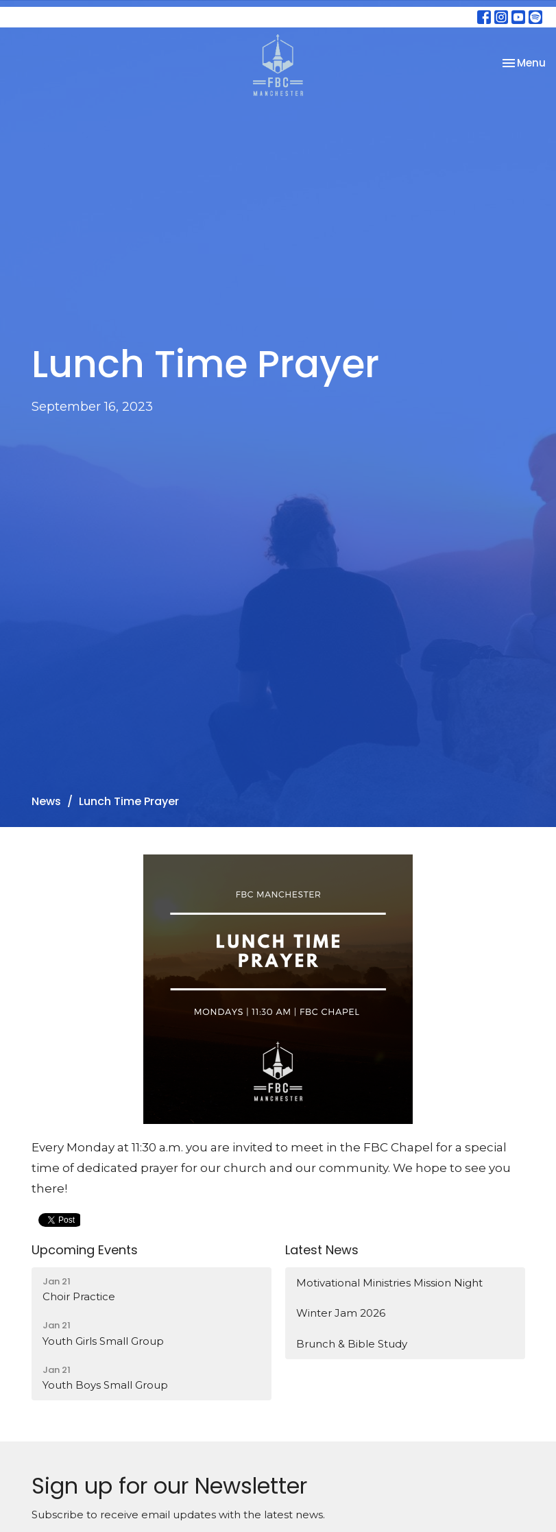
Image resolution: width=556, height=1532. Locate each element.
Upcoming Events (85, 1249)
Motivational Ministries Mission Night (389, 1282)
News (46, 801)
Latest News (322, 1249)
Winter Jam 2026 (340, 1312)
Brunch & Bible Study (351, 1343)
